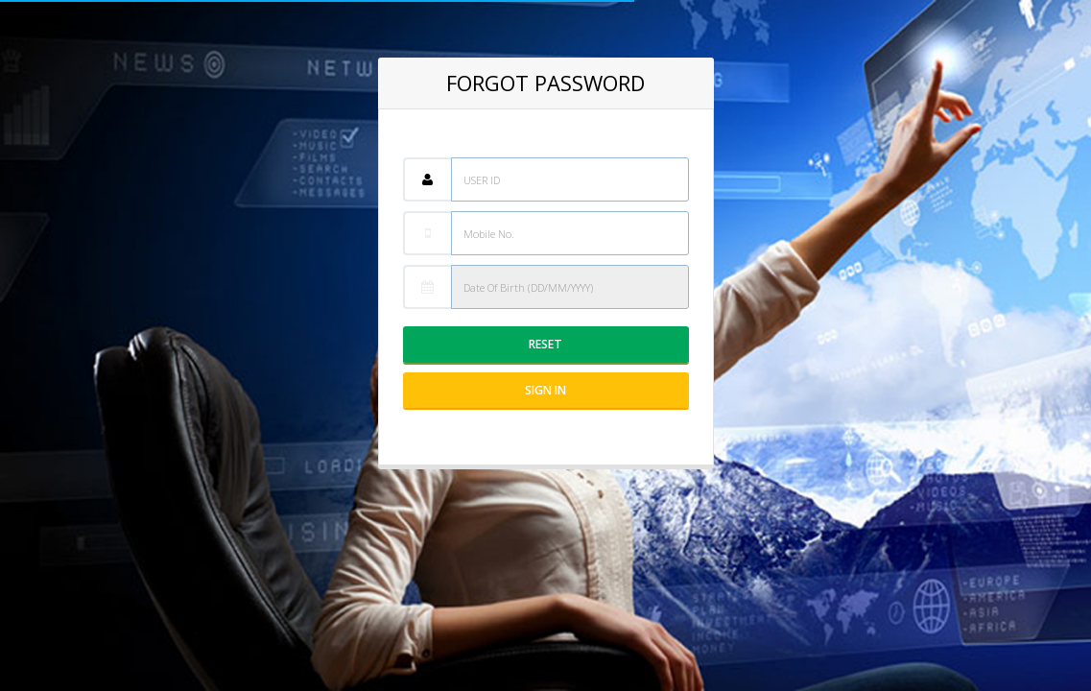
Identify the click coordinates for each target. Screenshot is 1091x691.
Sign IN (545, 390)
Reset (545, 344)
